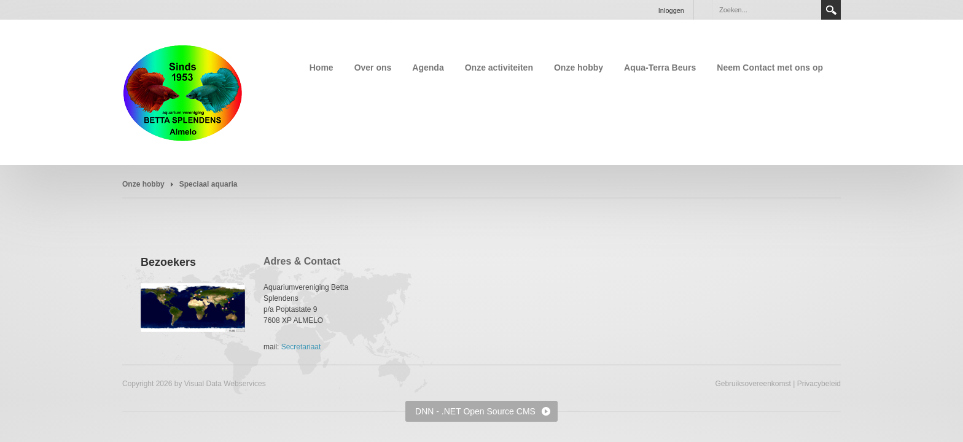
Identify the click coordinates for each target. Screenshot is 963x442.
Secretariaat (301, 347)
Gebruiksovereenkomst (752, 383)
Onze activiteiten (499, 67)
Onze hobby (578, 67)
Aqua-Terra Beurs (660, 67)
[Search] (766, 10)
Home (321, 67)
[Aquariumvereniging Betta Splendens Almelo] (182, 91)
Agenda (427, 67)
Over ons (373, 67)
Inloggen (671, 10)
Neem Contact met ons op (770, 67)
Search (831, 10)
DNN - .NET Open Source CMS (475, 411)
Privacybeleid (819, 383)
